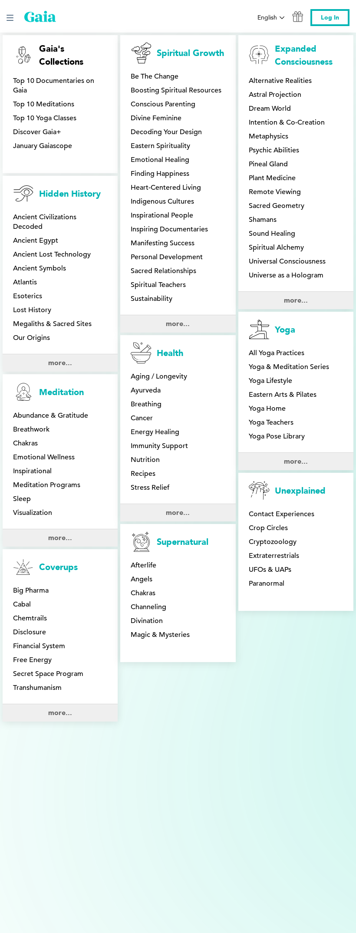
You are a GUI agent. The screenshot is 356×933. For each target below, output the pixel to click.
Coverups (58, 477)
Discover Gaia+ (37, 132)
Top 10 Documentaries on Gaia (53, 85)
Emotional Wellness (44, 401)
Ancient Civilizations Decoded (44, 222)
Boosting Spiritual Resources (176, 90)
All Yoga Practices (276, 217)
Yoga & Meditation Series (289, 231)
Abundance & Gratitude (50, 360)
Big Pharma (31, 500)
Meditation (61, 337)
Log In (330, 17)
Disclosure (29, 542)
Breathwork (31, 373)
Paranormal (266, 427)
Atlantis (25, 282)
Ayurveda (146, 231)
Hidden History (70, 194)
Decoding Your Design (166, 132)
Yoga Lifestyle (270, 245)
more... (60, 307)
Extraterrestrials (274, 399)
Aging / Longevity (159, 217)
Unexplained (300, 334)
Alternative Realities (280, 80)
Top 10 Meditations (43, 104)
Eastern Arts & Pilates (282, 258)
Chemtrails (30, 528)
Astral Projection (275, 94)
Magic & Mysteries (160, 427)
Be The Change (154, 76)
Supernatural (182, 334)
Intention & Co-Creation (287, 122)
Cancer (142, 258)
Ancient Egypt (35, 240)
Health (170, 194)
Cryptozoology (273, 385)
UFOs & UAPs (270, 413)
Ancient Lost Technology (52, 254)
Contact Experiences (281, 357)
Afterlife (143, 357)
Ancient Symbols (39, 268)
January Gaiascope (42, 146)
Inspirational (32, 415)
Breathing (146, 245)
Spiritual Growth (190, 53)
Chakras (25, 387)
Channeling (148, 399)
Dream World (270, 108)
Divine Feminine (156, 118)
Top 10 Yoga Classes (44, 118)
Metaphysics (268, 136)
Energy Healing (155, 272)
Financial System (39, 556)
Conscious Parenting (163, 104)
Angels (141, 371)
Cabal (22, 514)
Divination (147, 413)
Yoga (285, 194)
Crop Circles (268, 371)
